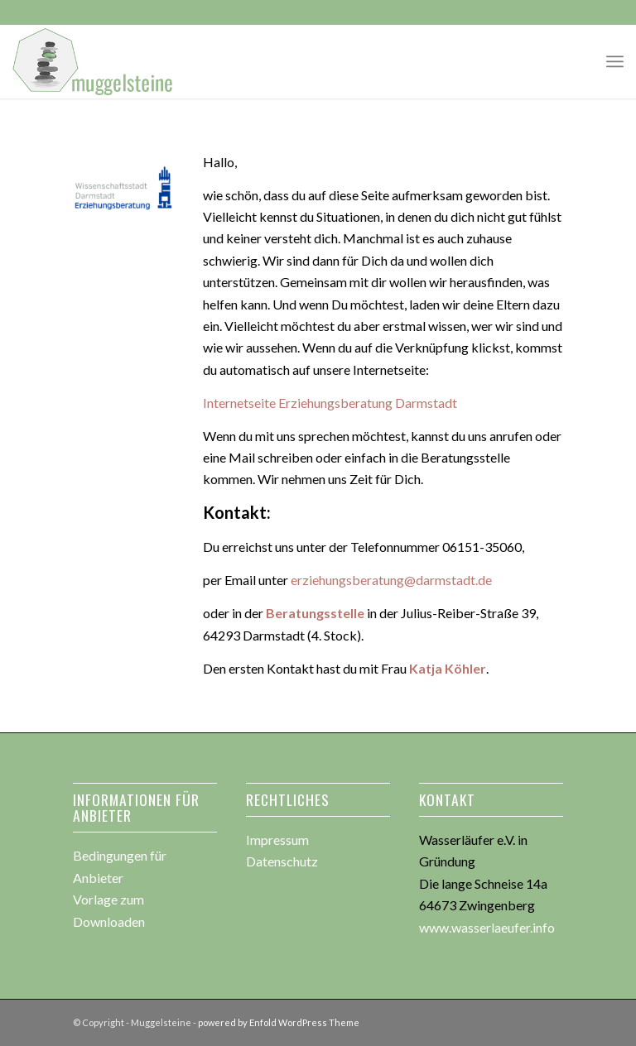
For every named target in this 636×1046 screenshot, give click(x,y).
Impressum (277, 839)
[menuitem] (615, 61)
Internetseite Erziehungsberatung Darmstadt (330, 402)
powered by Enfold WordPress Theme (278, 1022)
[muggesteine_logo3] (93, 61)
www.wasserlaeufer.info (487, 927)
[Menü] (615, 61)
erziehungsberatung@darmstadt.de (391, 580)
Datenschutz (282, 861)
